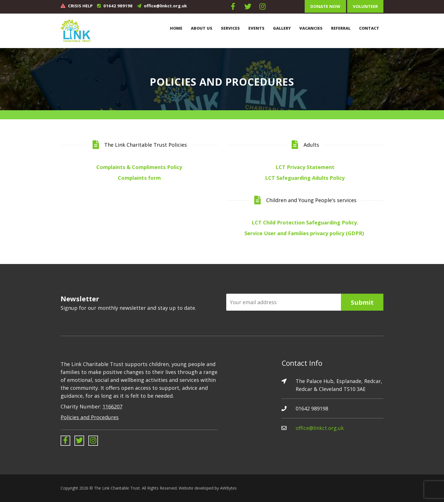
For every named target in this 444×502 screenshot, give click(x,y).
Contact (369, 28)
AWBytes (228, 488)
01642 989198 (118, 5)
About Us (201, 28)
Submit (362, 302)
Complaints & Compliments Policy (139, 167)
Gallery (282, 28)
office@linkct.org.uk (165, 5)
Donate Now (325, 6)
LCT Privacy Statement (305, 167)
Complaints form (139, 177)
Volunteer (365, 6)
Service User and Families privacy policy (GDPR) (304, 233)
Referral (341, 28)
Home (176, 28)
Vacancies (311, 28)
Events (256, 28)
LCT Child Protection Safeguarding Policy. (305, 222)
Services (230, 28)
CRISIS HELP (80, 5)
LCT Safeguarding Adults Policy (305, 177)
